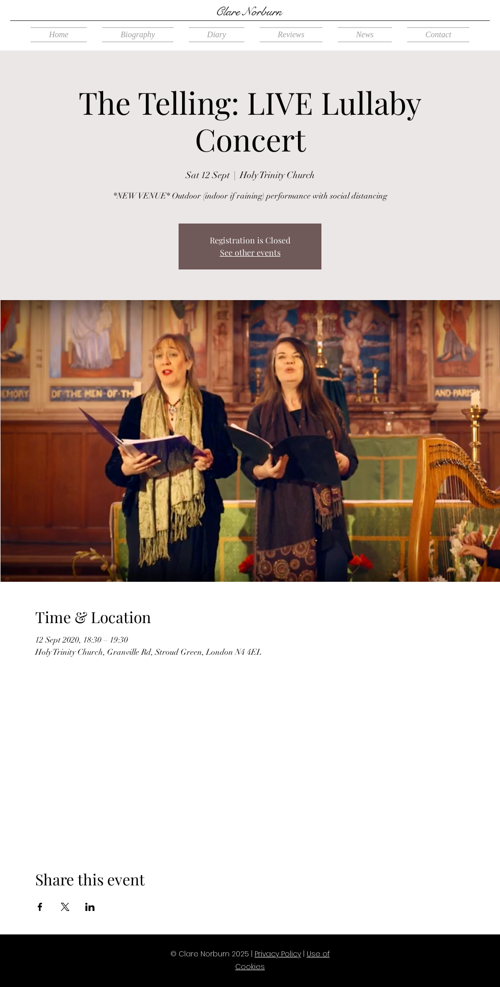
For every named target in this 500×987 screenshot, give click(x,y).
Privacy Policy (278, 954)
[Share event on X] (65, 907)
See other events (250, 252)
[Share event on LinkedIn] (90, 907)
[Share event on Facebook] (40, 907)
